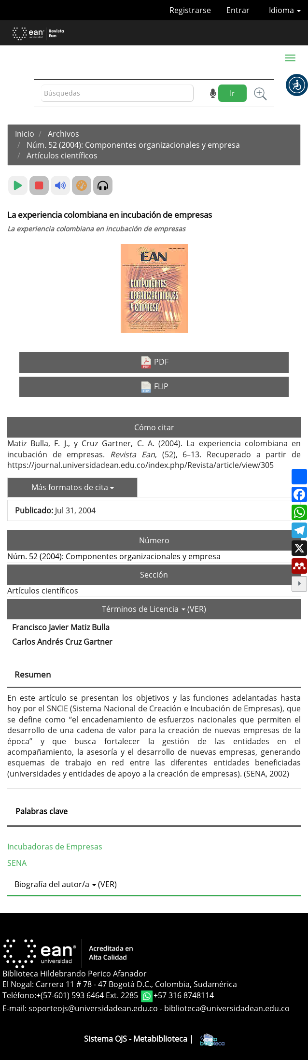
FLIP (154, 387)
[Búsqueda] (117, 93)
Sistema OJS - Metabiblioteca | (154, 1038)
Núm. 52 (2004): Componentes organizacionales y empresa (133, 145)
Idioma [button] (285, 10)
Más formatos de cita (72, 487)
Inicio (24, 133)
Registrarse (190, 10)
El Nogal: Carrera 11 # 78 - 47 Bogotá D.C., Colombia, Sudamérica (119, 984)
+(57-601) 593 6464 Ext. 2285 (88, 995)
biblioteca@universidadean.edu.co (227, 1008)
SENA (17, 863)
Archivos (63, 133)
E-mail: (15, 1008)
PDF (154, 362)
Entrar (238, 10)
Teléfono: (19, 995)
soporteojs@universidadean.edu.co (93, 1008)
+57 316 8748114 (184, 995)
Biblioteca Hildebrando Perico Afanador (74, 973)
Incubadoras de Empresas (54, 846)
